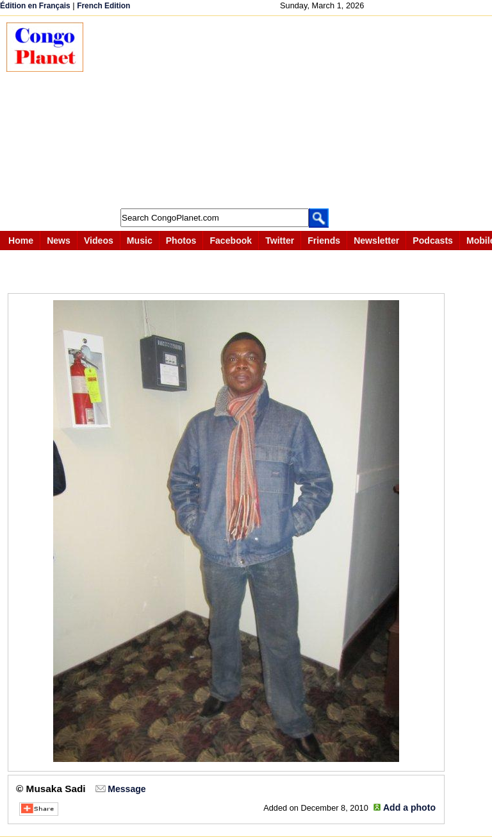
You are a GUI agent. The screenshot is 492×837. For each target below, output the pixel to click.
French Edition (103, 5)
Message (126, 789)
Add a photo (409, 807)
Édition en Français (35, 5)
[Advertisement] (294, 112)
